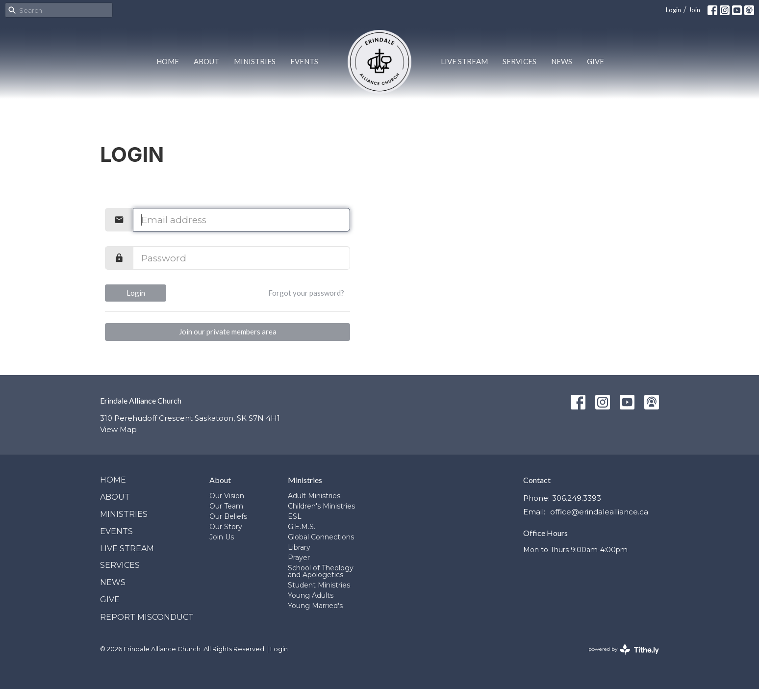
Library (299, 547)
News (561, 61)
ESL (295, 516)
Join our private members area (228, 331)
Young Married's (315, 605)
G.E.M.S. (301, 526)
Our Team (226, 506)
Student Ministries (319, 585)
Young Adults (310, 595)
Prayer (299, 557)
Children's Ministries (321, 506)
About (206, 61)
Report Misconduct (147, 617)
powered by (623, 649)
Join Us (221, 537)
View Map (118, 429)
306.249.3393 (576, 498)
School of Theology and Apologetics (321, 571)
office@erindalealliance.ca (599, 511)
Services (519, 61)
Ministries (255, 61)
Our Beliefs (228, 516)
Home (167, 61)
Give (595, 61)
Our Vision (226, 495)
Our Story (225, 526)
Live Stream (464, 61)
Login (673, 10)
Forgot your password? (306, 292)
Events (304, 61)
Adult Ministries (314, 495)
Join (694, 10)
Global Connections (321, 537)
